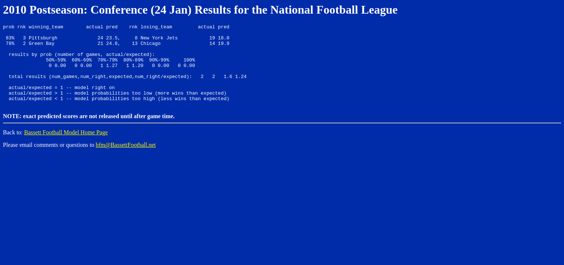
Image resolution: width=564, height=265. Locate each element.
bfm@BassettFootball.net (126, 160)
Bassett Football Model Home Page (66, 148)
